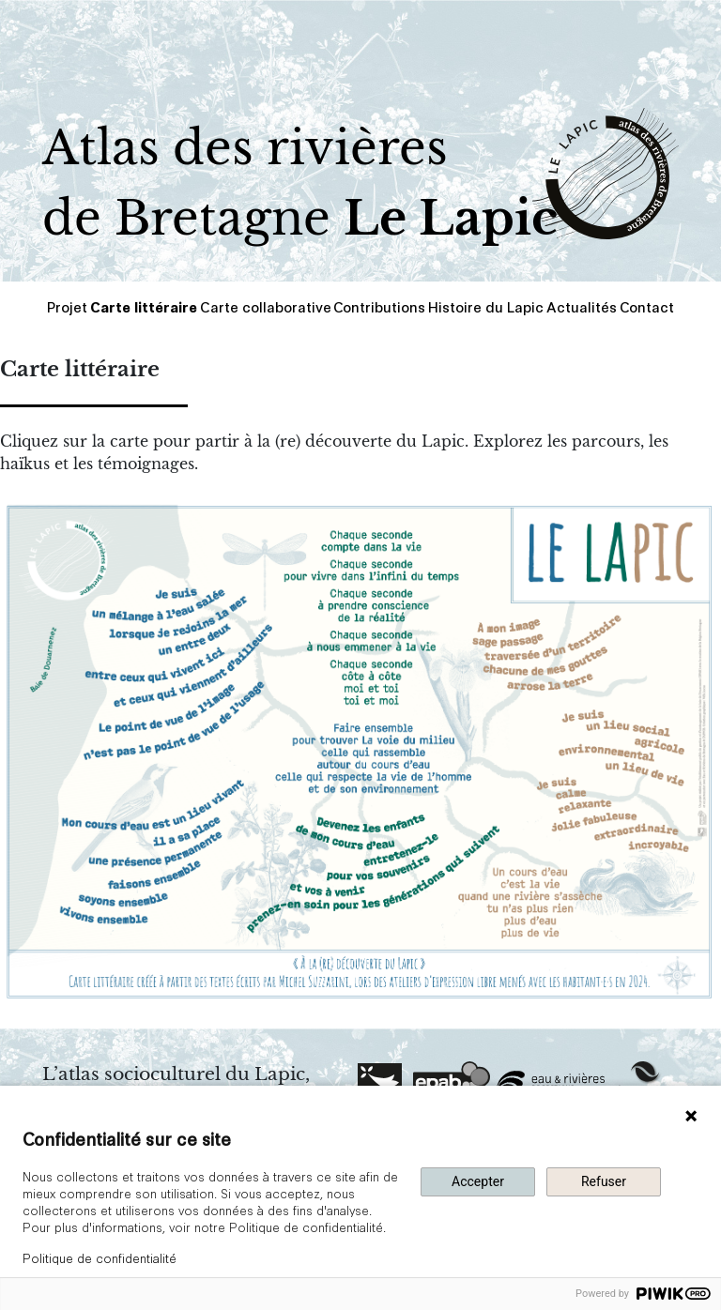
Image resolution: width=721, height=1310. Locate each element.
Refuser (603, 1181)
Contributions (379, 306)
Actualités (581, 306)
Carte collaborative (265, 306)
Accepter (478, 1181)
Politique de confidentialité (99, 1257)
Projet (67, 306)
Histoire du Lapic (486, 306)
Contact (647, 306)
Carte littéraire (143, 306)
